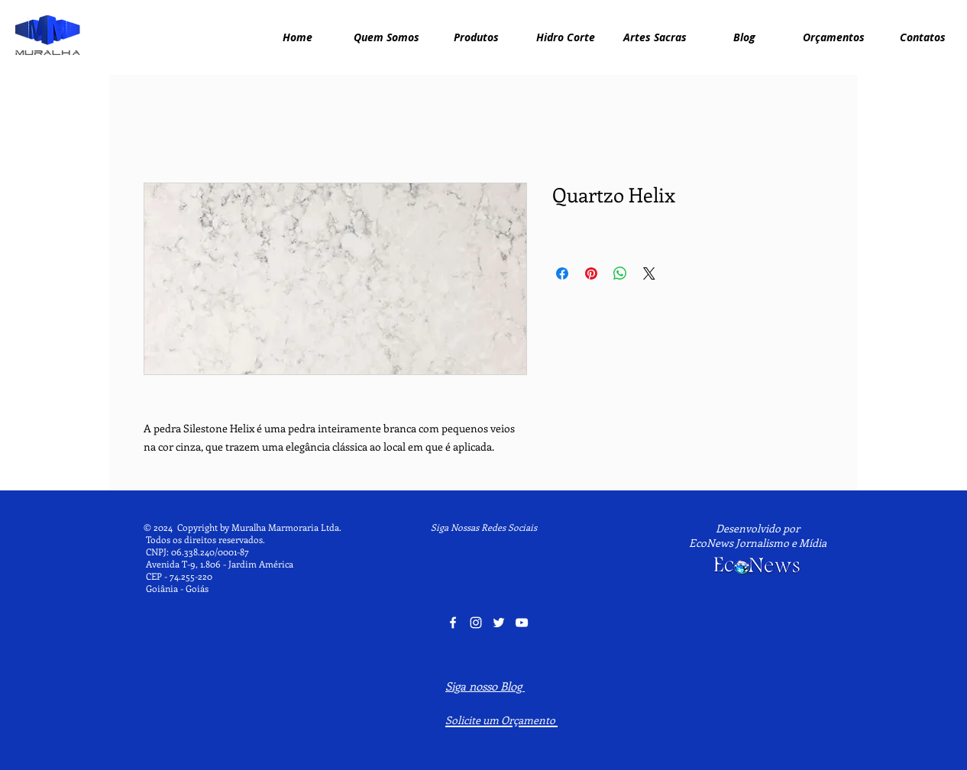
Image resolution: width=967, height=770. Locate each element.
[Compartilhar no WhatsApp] (620, 273)
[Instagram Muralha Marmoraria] (476, 622)
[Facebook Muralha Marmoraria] (453, 622)
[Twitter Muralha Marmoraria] (498, 622)
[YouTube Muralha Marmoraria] (521, 622)
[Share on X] (649, 273)
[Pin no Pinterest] (591, 273)
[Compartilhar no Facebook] (562, 273)
